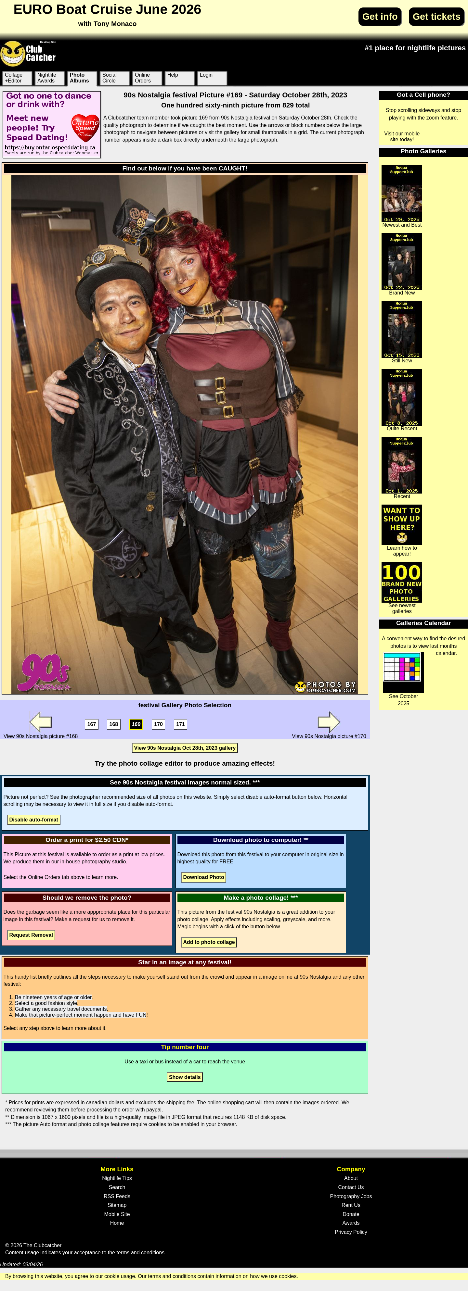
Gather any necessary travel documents (61, 1009)
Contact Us (351, 1187)
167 (91, 724)
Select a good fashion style (46, 1003)
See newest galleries (402, 588)
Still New (402, 332)
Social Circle (109, 77)
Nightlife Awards (46, 77)
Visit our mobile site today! (402, 136)
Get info (380, 16)
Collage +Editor (13, 77)
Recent (402, 468)
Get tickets (437, 16)
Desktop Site (48, 42)
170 (158, 724)
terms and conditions (140, 1252)
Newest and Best (402, 196)
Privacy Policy (351, 1232)
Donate (351, 1214)
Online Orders (143, 77)
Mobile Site (117, 1214)
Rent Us (351, 1205)
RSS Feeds (117, 1196)
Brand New (402, 264)
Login (206, 75)
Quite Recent (402, 400)
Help (172, 75)
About (351, 1178)
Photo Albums (79, 77)
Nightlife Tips (117, 1178)
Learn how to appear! (402, 531)
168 (114, 724)
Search (117, 1187)
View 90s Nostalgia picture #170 (329, 725)
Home (117, 1223)
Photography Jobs (351, 1196)
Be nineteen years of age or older (53, 997)
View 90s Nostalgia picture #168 (41, 725)
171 (180, 724)
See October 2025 (403, 679)
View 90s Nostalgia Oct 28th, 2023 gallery (185, 748)
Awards (350, 1223)
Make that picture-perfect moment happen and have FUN (81, 1015)
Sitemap (117, 1205)
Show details (185, 1077)
